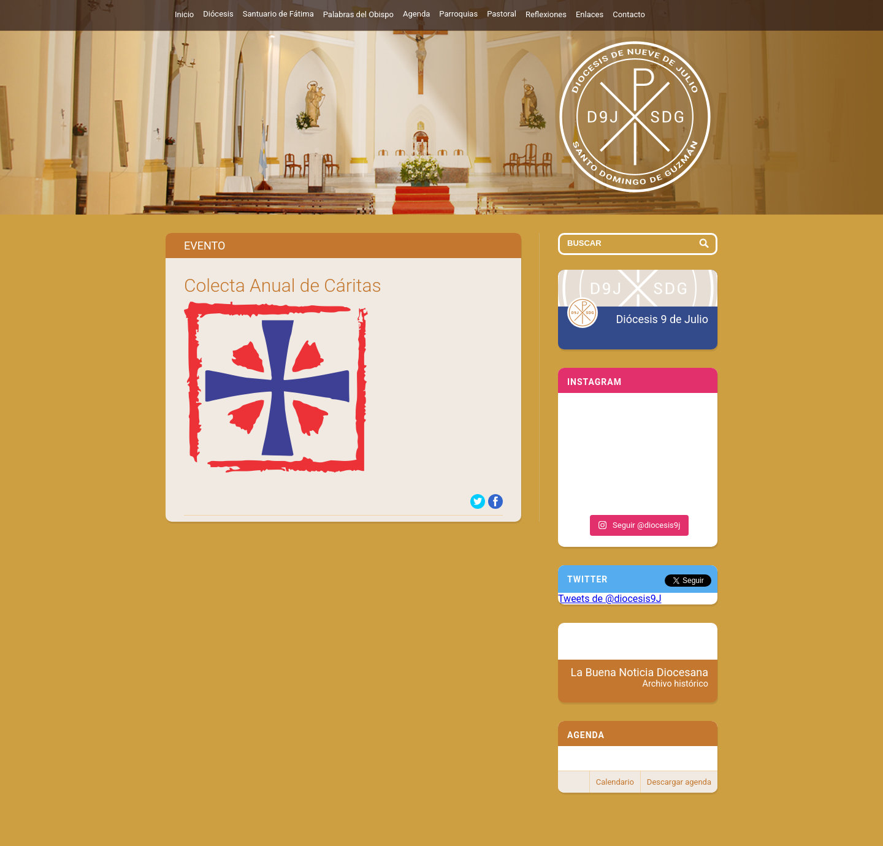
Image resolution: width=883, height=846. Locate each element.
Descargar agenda (679, 782)
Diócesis (218, 13)
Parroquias (458, 13)
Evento (204, 245)
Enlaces (589, 14)
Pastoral (501, 13)
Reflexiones (546, 14)
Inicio (184, 14)
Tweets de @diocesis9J (610, 598)
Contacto (629, 14)
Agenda (416, 13)
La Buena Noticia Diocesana (640, 677)
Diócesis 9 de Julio (662, 319)
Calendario (615, 782)
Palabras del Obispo (358, 14)
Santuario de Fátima (278, 13)
